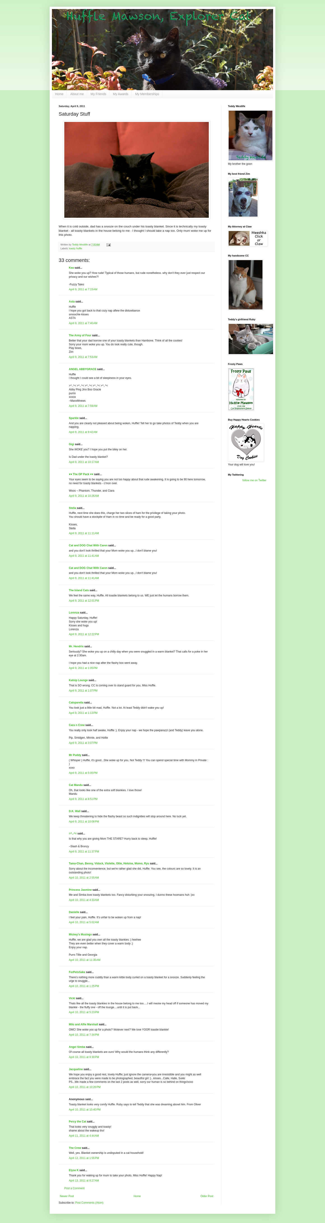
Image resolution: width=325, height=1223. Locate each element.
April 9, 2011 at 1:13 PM (83, 713)
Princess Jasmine (80, 889)
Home (59, 94)
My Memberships (147, 94)
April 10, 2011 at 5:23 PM (84, 1012)
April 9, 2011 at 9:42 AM (83, 432)
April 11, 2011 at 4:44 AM (84, 1135)
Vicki (72, 998)
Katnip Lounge (78, 680)
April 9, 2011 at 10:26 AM (84, 495)
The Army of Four (80, 335)
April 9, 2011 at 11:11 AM (84, 533)
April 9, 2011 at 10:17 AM (84, 462)
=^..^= (73, 833)
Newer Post (67, 1196)
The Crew (75, 1148)
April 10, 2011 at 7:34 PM (84, 1034)
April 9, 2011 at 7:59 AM (83, 406)
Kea (71, 267)
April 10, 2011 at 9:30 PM (84, 1057)
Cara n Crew (77, 725)
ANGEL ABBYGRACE (82, 369)
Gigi (71, 444)
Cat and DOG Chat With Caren (88, 545)
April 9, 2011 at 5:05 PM (83, 772)
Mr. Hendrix (76, 646)
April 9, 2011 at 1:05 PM (83, 668)
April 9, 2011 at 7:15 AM (83, 289)
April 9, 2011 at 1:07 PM (83, 690)
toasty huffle (75, 248)
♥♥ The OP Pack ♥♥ (81, 474)
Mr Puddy (75, 755)
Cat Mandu (76, 785)
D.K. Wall (75, 811)
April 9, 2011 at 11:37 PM (84, 851)
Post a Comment (74, 1188)
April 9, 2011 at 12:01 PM (84, 600)
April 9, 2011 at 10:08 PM (84, 821)
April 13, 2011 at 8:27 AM (84, 1180)
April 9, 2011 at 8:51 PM (83, 799)
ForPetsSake (77, 972)
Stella (72, 508)
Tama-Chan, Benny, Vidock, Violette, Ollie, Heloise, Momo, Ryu (109, 863)
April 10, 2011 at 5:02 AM (84, 922)
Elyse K (74, 1170)
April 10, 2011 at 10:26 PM (84, 1087)
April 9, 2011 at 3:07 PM (83, 742)
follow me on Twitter (254, 480)
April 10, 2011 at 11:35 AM (84, 960)
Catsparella (76, 702)
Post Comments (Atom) (89, 1202)
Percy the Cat (77, 1121)
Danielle (74, 912)
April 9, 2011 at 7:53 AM (83, 357)
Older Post (206, 1196)
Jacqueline (76, 1069)
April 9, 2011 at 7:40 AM (83, 323)
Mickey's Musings (80, 934)
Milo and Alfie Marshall (83, 1024)
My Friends (98, 94)
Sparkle (74, 418)
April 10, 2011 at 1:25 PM (84, 986)
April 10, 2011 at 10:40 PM (84, 1109)
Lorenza (74, 612)
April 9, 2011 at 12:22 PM (84, 634)
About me (77, 94)
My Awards (120, 94)
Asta (72, 301)
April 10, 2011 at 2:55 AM (84, 877)
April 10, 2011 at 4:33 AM (84, 900)
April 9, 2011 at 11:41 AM (84, 555)
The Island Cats (79, 590)
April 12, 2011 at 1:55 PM (84, 1158)
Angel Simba (77, 1047)
